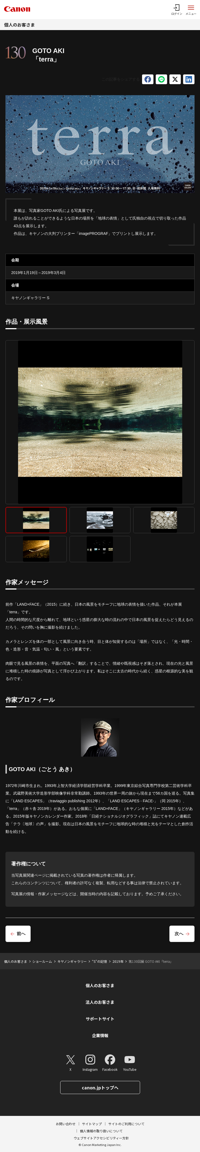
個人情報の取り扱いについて (101, 1130)
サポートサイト (100, 1019)
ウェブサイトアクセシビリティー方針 (101, 1138)
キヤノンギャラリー (72, 961)
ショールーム (42, 961)
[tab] (36, 520)
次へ (179, 933)
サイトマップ (92, 1123)
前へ (21, 933)
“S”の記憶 (99, 961)
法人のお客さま (100, 1002)
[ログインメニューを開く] (177, 10)
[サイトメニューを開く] (191, 10)
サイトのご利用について (126, 1123)
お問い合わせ (66, 1123)
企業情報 (100, 1035)
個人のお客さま (19, 24)
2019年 (117, 961)
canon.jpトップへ (100, 1087)
